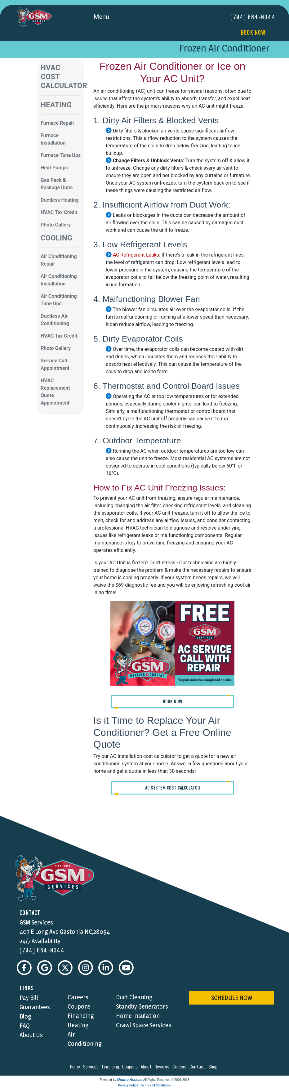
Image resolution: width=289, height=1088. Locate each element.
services (91, 1066)
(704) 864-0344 (252, 17)
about (147, 1066)
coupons (131, 1066)
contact (198, 1066)
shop (213, 1066)
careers (180, 1066)
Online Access (129, 1079)
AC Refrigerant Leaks (135, 255)
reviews (162, 1066)
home (76, 1066)
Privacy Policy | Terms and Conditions (144, 1085)
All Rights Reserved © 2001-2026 (166, 1079)
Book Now (253, 33)
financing (111, 1066)
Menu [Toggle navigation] (108, 17)
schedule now (231, 997)
